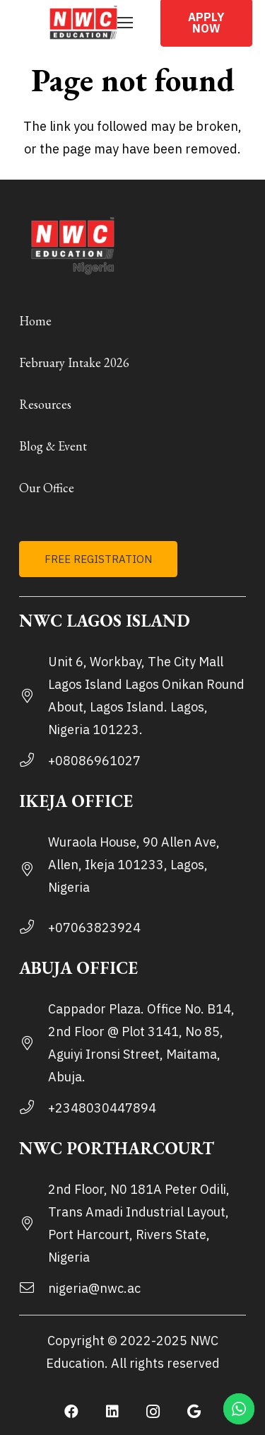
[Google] (194, 1411)
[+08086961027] (33, 761)
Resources (45, 404)
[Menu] (125, 22)
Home (35, 321)
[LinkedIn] (112, 1411)
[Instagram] (153, 1411)
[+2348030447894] (33, 1108)
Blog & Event (53, 446)
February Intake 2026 (74, 362)
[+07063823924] (33, 928)
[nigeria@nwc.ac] (33, 1288)
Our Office (46, 488)
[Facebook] (71, 1411)
